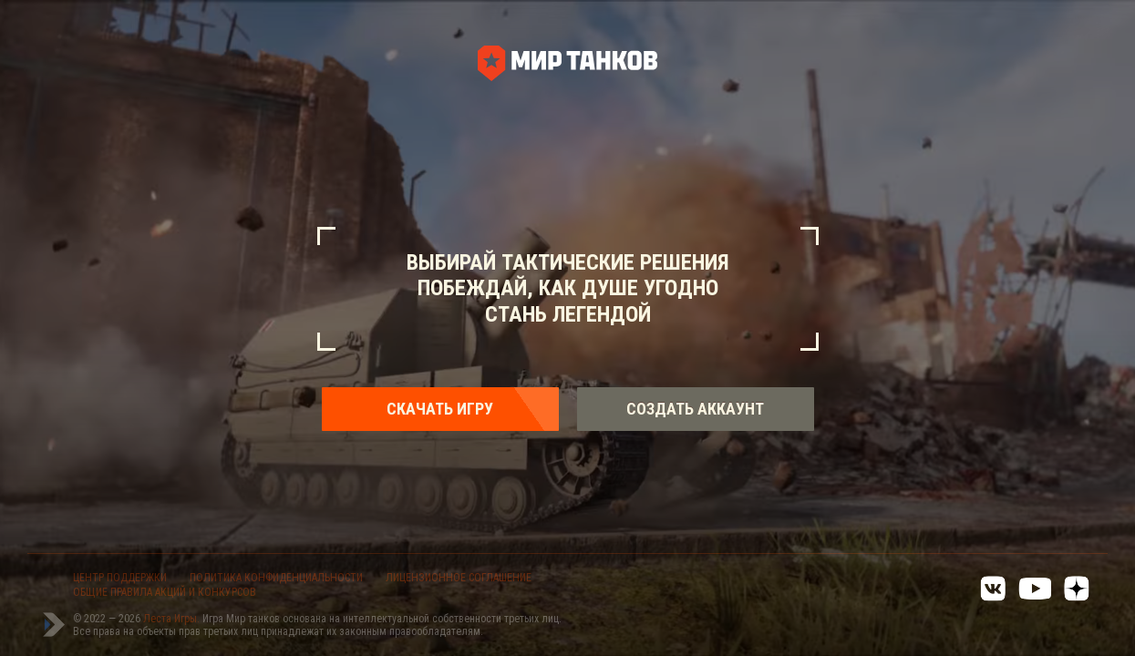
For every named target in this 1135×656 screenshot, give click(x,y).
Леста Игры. (172, 618)
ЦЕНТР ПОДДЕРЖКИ (120, 577)
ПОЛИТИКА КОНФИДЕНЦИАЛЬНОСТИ (276, 577)
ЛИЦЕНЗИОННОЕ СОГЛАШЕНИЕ (458, 577)
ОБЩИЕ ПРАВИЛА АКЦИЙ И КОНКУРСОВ (164, 592)
